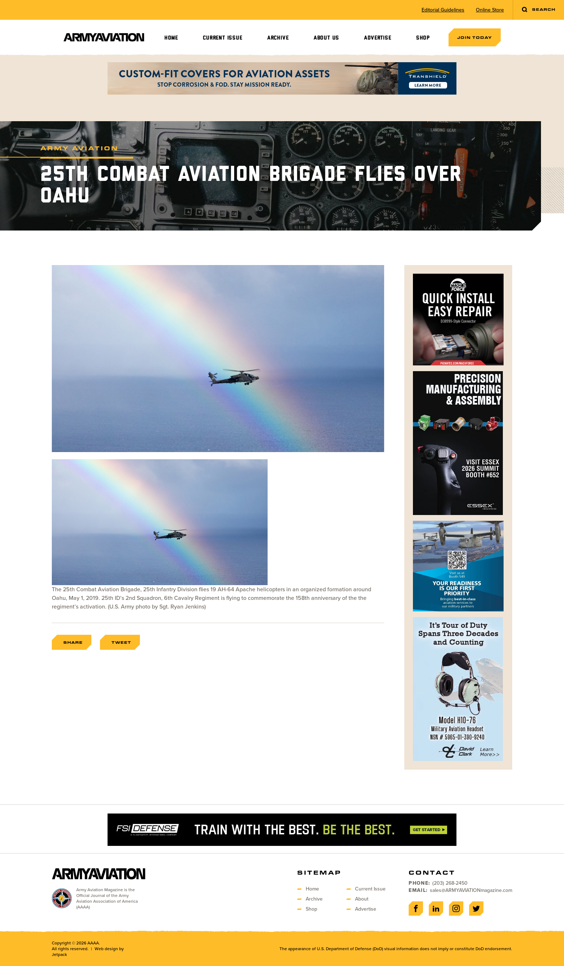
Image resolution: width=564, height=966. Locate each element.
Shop (423, 38)
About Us (326, 38)
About (361, 899)
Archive (278, 38)
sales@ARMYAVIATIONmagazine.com (471, 890)
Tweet (121, 642)
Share (73, 642)
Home (171, 38)
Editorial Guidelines (443, 10)
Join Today (474, 37)
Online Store (490, 10)
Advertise (377, 38)
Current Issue (222, 38)
